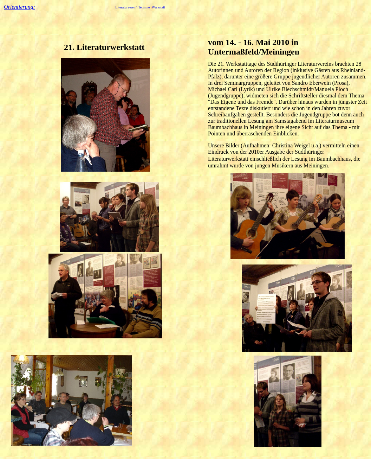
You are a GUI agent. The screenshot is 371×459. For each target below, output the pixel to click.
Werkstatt (158, 7)
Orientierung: (19, 7)
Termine (144, 7)
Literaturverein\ (126, 7)
